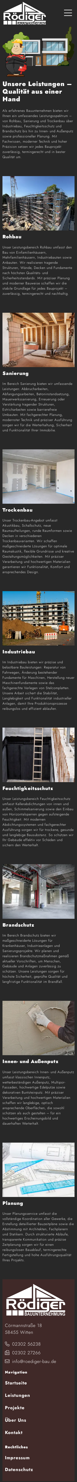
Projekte (15, 1407)
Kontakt (14, 1432)
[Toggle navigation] (68, 13)
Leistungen (17, 1395)
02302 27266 (23, 1352)
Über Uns (15, 1420)
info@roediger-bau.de (30, 1361)
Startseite (16, 1382)
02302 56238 (23, 1344)
